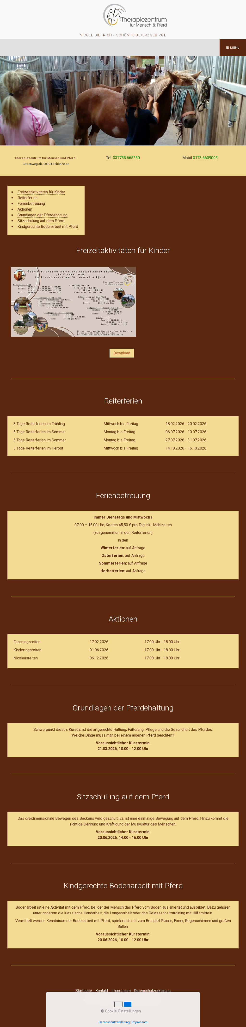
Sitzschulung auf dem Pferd (41, 221)
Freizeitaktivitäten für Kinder (41, 192)
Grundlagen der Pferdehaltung (43, 215)
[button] (122, 353)
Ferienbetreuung (31, 203)
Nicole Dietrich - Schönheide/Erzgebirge (123, 35)
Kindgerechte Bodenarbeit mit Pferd (48, 226)
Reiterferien (27, 198)
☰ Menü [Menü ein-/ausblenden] (233, 47)
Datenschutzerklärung (152, 990)
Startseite (83, 990)
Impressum (121, 990)
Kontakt (101, 990)
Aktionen (25, 209)
